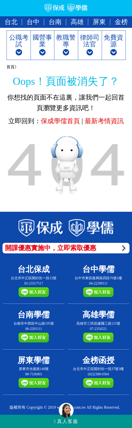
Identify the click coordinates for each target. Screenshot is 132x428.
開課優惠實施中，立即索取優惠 (65, 248)
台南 (55, 22)
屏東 (99, 22)
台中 (33, 22)
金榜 (121, 22)
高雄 (77, 22)
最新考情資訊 (104, 121)
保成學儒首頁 (61, 121)
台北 (11, 22)
